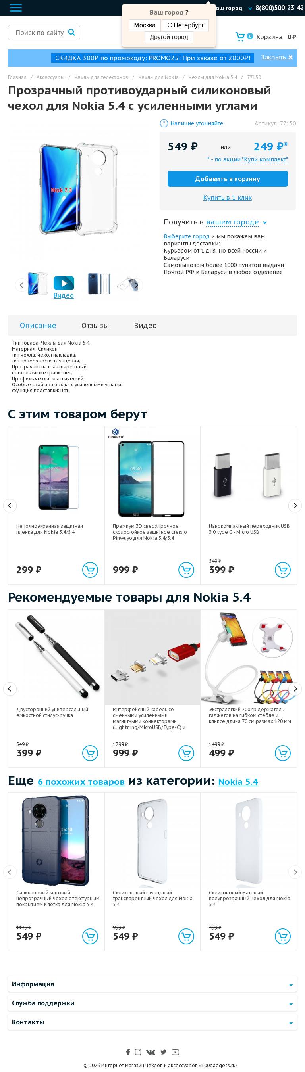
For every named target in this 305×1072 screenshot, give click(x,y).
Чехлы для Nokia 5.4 (65, 343)
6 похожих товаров (81, 781)
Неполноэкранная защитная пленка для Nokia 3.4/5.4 (49, 529)
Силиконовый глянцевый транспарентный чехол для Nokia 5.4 (153, 898)
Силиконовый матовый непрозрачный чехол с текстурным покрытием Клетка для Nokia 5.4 (58, 898)
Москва (145, 25)
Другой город (169, 37)
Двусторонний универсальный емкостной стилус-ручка (52, 712)
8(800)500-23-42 (279, 8)
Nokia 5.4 (238, 781)
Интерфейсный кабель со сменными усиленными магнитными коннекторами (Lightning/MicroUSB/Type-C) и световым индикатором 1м (149, 721)
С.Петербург (185, 25)
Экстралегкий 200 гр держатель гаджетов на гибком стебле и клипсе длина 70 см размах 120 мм (250, 715)
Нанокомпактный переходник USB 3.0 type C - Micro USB (249, 529)
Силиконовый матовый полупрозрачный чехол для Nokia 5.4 (249, 898)
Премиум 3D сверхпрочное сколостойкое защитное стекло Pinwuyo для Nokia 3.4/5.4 (150, 532)
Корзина (264, 37)
